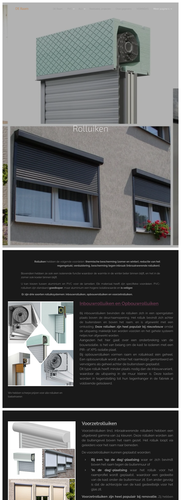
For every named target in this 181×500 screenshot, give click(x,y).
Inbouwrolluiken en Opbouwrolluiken (119, 303)
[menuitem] (51, 9)
